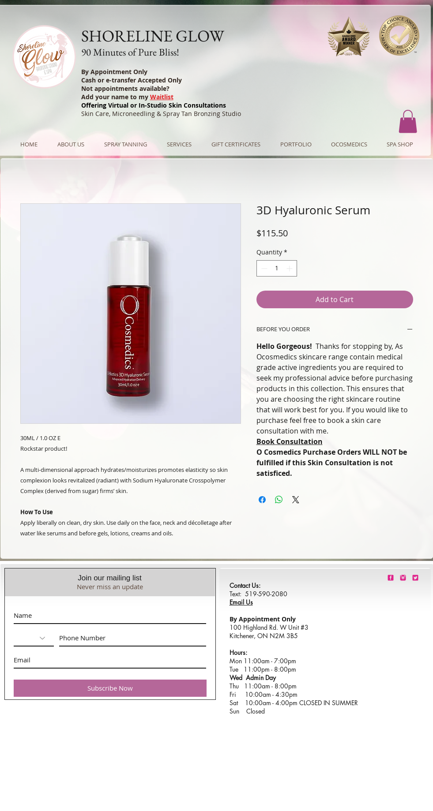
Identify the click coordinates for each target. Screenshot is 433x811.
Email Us (241, 602)
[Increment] (290, 268)
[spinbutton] (277, 268)
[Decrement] (263, 268)
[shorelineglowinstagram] (403, 577)
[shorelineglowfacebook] (390, 577)
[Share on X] (295, 499)
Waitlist (161, 97)
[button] (408, 121)
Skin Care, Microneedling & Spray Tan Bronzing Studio (161, 113)
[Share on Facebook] (262, 499)
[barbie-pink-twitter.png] (415, 577)
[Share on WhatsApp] (279, 499)
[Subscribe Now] (110, 688)
